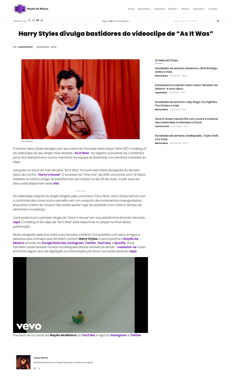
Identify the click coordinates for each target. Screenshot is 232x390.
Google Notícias (54, 243)
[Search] (218, 20)
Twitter (90, 243)
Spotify (120, 243)
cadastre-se (127, 247)
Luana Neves (25, 47)
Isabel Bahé (161, 92)
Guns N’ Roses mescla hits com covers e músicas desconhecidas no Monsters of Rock (186, 120)
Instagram (75, 243)
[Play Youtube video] (80, 295)
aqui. (133, 251)
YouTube (104, 243)
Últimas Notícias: (166, 60)
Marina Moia (161, 76)
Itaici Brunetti (162, 126)
